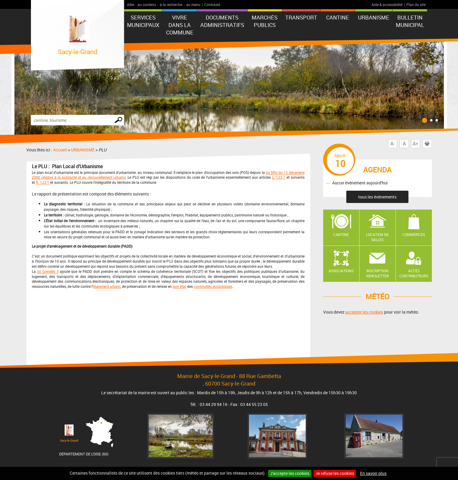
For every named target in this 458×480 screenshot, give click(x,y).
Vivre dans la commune (179, 25)
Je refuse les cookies (334, 473)
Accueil (60, 150)
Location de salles (377, 237)
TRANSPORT (301, 17)
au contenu (147, 4)
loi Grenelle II (48, 271)
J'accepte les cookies (289, 473)
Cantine (341, 234)
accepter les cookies (364, 312)
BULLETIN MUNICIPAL (410, 21)
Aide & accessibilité (387, 4)
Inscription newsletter (377, 273)
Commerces (413, 234)
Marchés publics (265, 21)
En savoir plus (373, 473)
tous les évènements (377, 197)
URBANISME (373, 17)
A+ (415, 143)
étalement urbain (106, 286)
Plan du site (416, 4)
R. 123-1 (42, 182)
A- (392, 143)
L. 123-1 (278, 177)
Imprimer (428, 143)
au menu (193, 4)
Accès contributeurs (413, 273)
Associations (341, 270)
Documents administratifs (222, 21)
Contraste (212, 4)
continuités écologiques (213, 286)
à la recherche (171, 4)
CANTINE (337, 17)
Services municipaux (143, 21)
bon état (179, 286)
